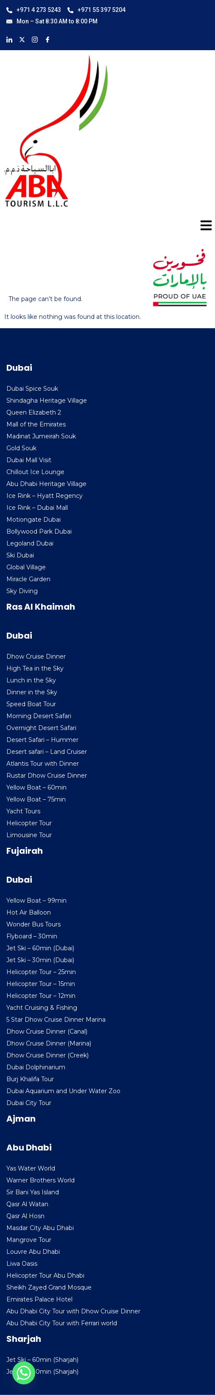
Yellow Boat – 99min (36, 900)
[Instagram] (35, 39)
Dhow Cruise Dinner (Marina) (48, 1043)
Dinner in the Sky (31, 692)
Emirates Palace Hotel (39, 1299)
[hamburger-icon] (203, 227)
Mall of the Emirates (36, 424)
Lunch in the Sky (31, 680)
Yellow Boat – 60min (36, 787)
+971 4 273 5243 (33, 9)
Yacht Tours (23, 811)
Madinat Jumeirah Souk (41, 436)
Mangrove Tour (28, 1240)
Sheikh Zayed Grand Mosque (49, 1287)
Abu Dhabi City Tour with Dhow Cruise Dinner (73, 1311)
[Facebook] (47, 39)
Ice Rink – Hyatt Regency (44, 496)
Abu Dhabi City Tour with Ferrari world (61, 1323)
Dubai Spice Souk (32, 388)
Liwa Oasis (21, 1263)
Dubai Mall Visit (28, 460)
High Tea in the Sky (35, 668)
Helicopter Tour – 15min (40, 984)
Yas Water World (30, 1168)
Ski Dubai (20, 555)
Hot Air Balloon (28, 912)
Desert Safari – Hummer (42, 740)
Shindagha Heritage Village (46, 400)
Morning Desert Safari (38, 716)
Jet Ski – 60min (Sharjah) (42, 1360)
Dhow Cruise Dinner (36, 656)
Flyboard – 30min (31, 936)
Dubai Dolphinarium (35, 1067)
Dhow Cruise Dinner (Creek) (47, 1055)
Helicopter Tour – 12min (40, 996)
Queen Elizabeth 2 (33, 412)
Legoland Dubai (29, 543)
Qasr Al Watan (27, 1204)
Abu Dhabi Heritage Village (46, 484)
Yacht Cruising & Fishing (41, 1007)
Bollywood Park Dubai (39, 531)
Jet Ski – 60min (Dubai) (40, 948)
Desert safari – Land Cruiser (46, 752)
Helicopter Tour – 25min (41, 972)
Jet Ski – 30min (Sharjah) (42, 1371)
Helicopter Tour (29, 823)
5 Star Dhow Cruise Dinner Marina (56, 1019)
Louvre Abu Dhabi (33, 1252)
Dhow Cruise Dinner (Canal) (46, 1031)
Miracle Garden (28, 579)
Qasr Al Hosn (25, 1216)
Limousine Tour (29, 835)
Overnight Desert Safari (41, 728)
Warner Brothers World (40, 1180)
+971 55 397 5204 (96, 9)
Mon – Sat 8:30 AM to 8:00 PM (52, 21)
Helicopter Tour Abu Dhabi (45, 1275)
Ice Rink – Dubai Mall (37, 507)
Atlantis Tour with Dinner (42, 763)
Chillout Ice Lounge (35, 472)
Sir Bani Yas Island (32, 1192)
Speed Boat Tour (31, 704)
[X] (22, 39)
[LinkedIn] (9, 39)
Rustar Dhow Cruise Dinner (46, 775)
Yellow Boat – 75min (36, 799)
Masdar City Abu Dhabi (40, 1228)
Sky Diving (22, 591)
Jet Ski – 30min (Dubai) (40, 960)
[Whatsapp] (23, 1372)
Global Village (26, 567)
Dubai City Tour (28, 1103)
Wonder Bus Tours (33, 924)
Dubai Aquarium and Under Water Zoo (63, 1091)
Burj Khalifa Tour (30, 1079)
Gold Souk (21, 448)
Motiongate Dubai (33, 519)
